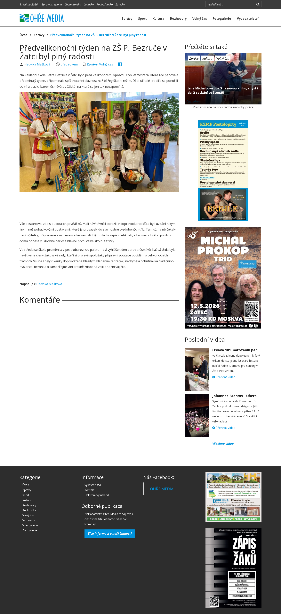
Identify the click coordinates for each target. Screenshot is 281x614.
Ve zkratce (29, 520)
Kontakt (89, 490)
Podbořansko (105, 4)
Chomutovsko (73, 4)
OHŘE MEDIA (161, 488)
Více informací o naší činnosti (110, 533)
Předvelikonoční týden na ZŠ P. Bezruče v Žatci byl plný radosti (99, 35)
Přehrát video (224, 377)
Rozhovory (178, 18)
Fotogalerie (222, 18)
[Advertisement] (99, 205)
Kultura (158, 18)
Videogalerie (30, 525)
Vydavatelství (248, 18)
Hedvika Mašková (37, 64)
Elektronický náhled (96, 495)
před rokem (69, 64)
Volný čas (199, 18)
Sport (142, 18)
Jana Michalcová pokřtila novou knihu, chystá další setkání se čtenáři (223, 90)
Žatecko (120, 4)
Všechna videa (223, 444)
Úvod (24, 35)
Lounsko (89, 4)
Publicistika (29, 510)
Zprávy (127, 18)
